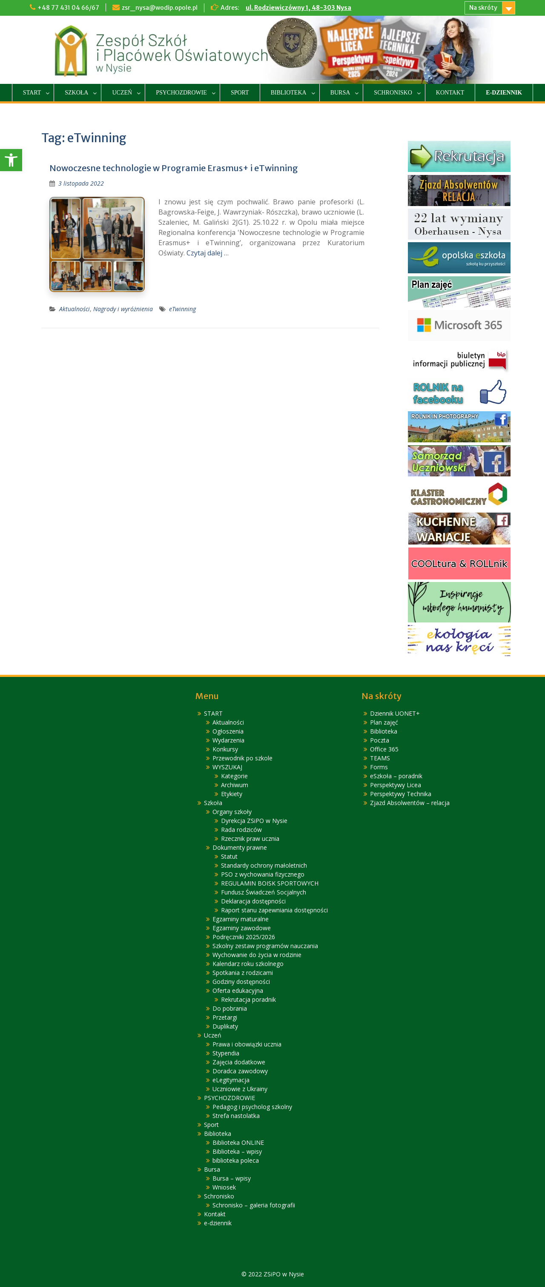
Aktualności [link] (74, 309)
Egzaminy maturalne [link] (240, 919)
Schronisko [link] (393, 92)
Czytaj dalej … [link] (207, 253)
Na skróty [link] (483, 7)
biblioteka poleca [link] (235, 1160)
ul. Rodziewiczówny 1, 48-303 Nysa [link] (298, 7)
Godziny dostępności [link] (241, 981)
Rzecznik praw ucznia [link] (250, 838)
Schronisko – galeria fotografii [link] (253, 1205)
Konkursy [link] (225, 749)
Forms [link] (379, 767)
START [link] (32, 92)
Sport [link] (240, 92)
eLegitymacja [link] (231, 1080)
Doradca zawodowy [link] (240, 1071)
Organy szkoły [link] (232, 812)
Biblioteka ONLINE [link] (238, 1142)
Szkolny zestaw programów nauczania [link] (265, 946)
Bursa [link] (340, 92)
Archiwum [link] (234, 785)
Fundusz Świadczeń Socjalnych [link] (263, 892)
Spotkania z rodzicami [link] (242, 973)
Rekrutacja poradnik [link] (248, 999)
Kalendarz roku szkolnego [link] (248, 964)
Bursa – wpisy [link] (231, 1178)
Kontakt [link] (450, 92)
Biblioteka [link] (289, 92)
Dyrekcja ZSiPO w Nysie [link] (254, 821)
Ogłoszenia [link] (228, 731)
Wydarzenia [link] (228, 740)
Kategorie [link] (234, 776)
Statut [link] (229, 856)
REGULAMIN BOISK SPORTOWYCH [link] (269, 883)
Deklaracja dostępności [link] (253, 901)
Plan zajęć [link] (384, 722)
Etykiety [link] (231, 794)
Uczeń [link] (122, 92)
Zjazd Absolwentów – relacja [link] (410, 803)
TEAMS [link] (380, 758)
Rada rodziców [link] (241, 830)
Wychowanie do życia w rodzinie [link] (256, 955)
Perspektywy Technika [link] (400, 794)
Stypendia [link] (225, 1053)
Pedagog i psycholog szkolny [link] (252, 1107)
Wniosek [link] (224, 1187)
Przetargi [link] (224, 1017)
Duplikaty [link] (225, 1026)
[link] (11, 160)
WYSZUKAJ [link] (227, 767)
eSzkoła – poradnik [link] (396, 776)
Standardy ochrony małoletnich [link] (264, 865)
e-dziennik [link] (504, 92)
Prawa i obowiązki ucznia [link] (246, 1044)
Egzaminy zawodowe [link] (241, 928)
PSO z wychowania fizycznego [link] (262, 874)
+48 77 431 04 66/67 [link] (68, 7)
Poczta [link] (379, 740)
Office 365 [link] (384, 749)
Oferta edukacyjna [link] (237, 990)
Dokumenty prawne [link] (239, 847)
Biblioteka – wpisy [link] (237, 1151)
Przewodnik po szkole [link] (242, 758)
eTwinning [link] (182, 309)
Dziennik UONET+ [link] (395, 713)
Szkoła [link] (76, 92)
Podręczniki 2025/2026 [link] (243, 937)
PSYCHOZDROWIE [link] (181, 92)
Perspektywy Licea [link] (395, 785)
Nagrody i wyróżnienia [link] (123, 309)
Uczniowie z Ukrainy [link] (239, 1089)
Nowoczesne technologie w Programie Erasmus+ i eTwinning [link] (173, 168)
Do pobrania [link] (229, 1008)
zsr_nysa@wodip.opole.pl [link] (160, 7)
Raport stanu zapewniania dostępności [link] (274, 910)
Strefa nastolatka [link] (236, 1116)
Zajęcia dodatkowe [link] (238, 1062)
